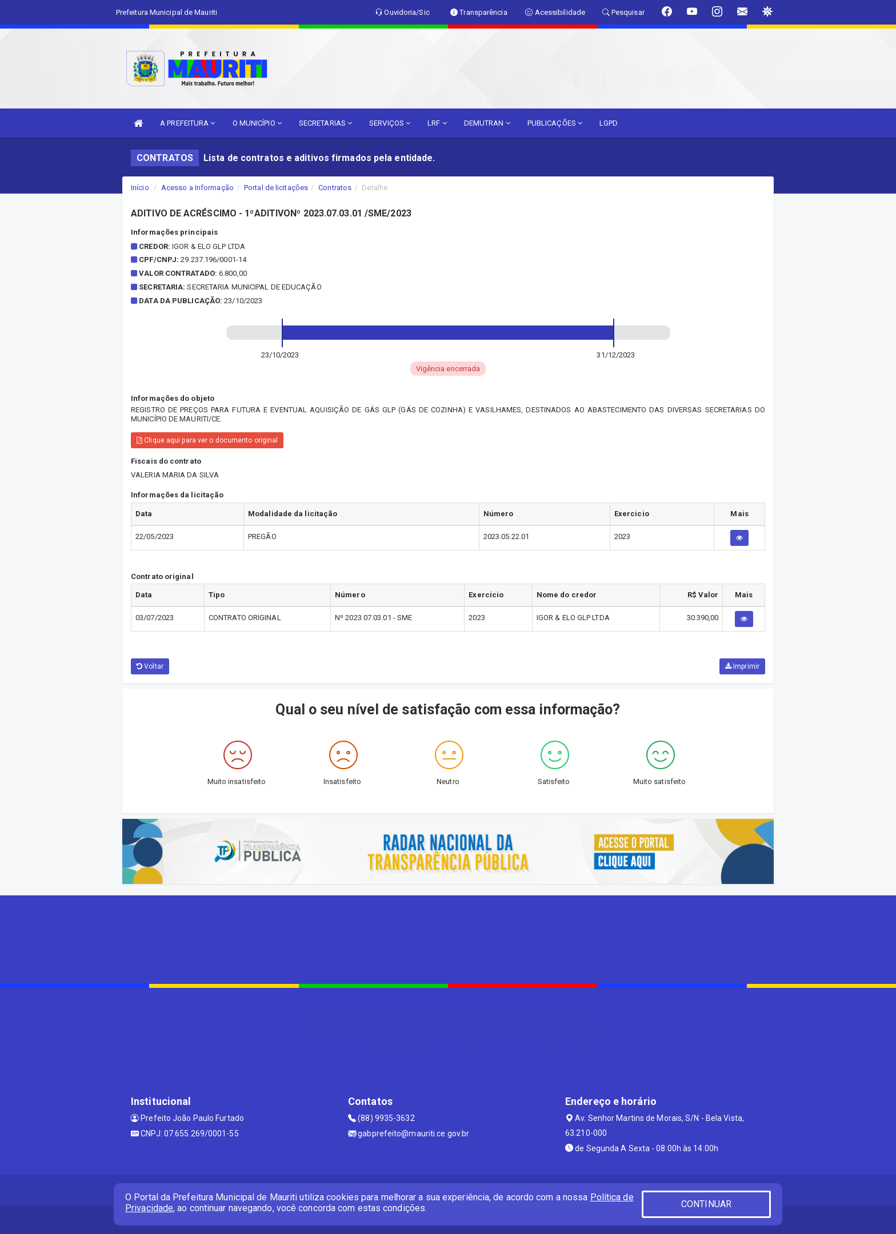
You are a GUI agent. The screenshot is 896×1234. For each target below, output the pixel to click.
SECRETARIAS (325, 123)
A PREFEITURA (187, 123)
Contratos (334, 187)
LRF (437, 123)
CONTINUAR (706, 1204)
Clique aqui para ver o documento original (207, 440)
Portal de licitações (276, 187)
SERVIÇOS (389, 123)
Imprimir (742, 666)
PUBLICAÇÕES (554, 123)
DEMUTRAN (487, 123)
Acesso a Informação (197, 187)
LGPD (608, 123)
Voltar (150, 666)
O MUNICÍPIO (257, 123)
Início (140, 187)
